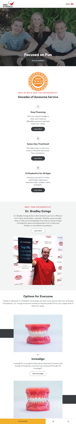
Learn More (38, 129)
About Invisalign (38, 373)
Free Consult (22, 421)
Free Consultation (38, 60)
